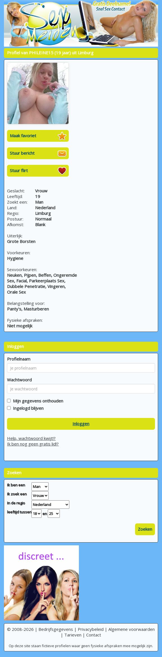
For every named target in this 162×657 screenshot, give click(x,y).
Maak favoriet (23, 135)
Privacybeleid (91, 629)
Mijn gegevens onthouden (37, 401)
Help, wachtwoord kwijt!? (31, 438)
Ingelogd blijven (27, 408)
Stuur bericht (22, 153)
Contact (93, 635)
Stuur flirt (19, 170)
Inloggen (80, 423)
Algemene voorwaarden (131, 629)
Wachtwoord (19, 379)
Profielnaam (18, 359)
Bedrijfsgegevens (55, 629)
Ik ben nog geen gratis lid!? (33, 444)
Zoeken (145, 529)
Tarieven (72, 635)
